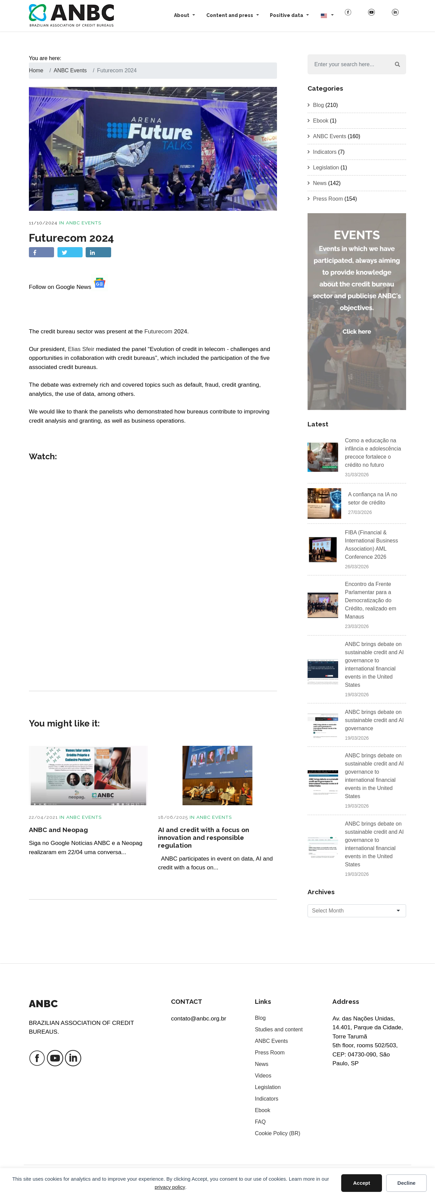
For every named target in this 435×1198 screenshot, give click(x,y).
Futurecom (158, 331)
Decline (406, 1183)
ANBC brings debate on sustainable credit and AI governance (374, 720)
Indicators (324, 152)
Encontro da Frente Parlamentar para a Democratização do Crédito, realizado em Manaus (371, 601)
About (181, 15)
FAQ (260, 1122)
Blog (318, 105)
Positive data (286, 15)
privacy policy (170, 1187)
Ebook (320, 121)
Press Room (328, 199)
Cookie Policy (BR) (277, 1133)
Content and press (229, 15)
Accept (361, 1183)
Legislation (326, 167)
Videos (263, 1076)
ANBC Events (84, 222)
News (320, 183)
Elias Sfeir (81, 349)
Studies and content (279, 1029)
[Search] (348, 64)
